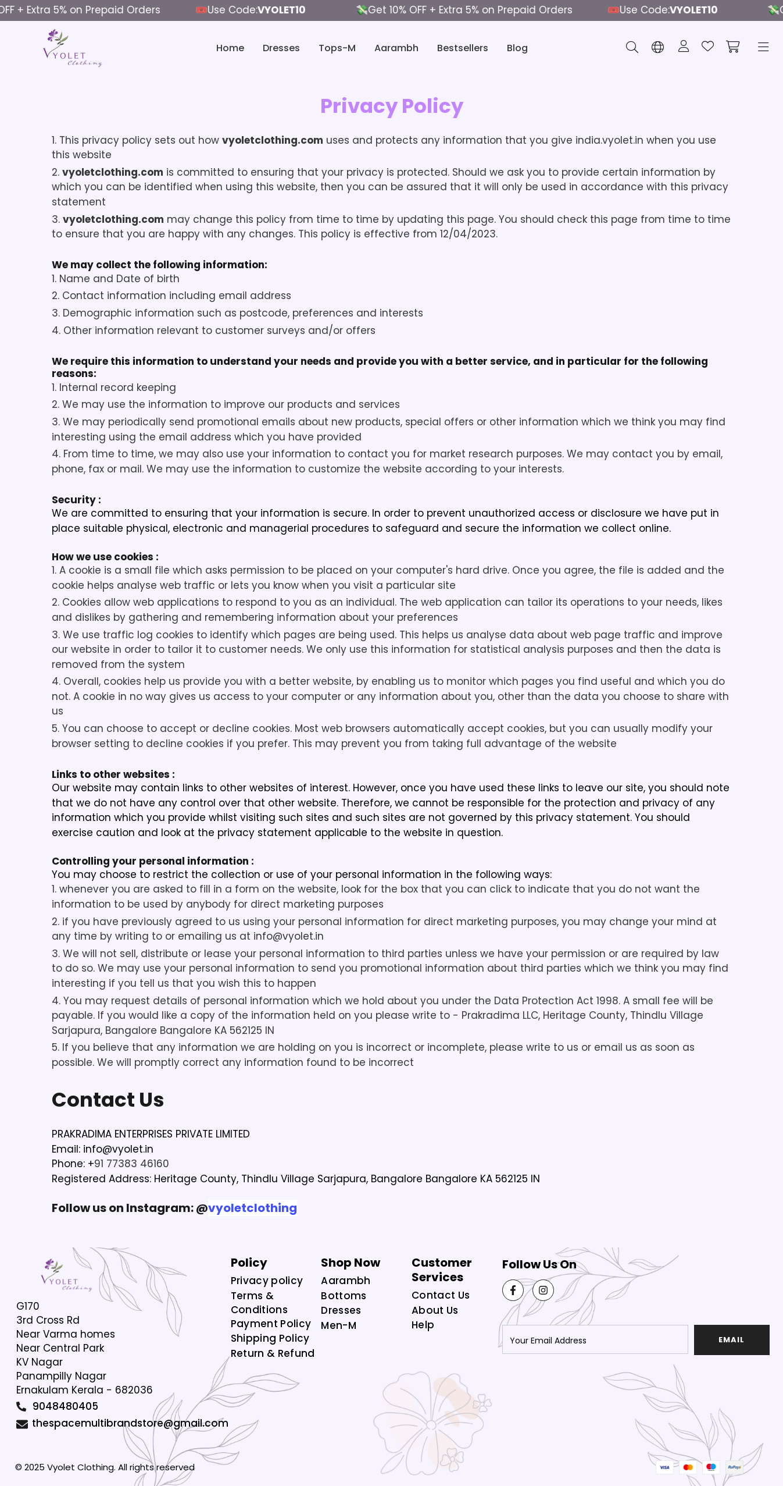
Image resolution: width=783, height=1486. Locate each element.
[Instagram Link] (543, 1290)
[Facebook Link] (513, 1290)
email (731, 1339)
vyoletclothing (252, 1208)
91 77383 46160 (131, 1164)
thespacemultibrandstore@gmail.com (130, 1423)
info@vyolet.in (288, 936)
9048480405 (65, 1406)
